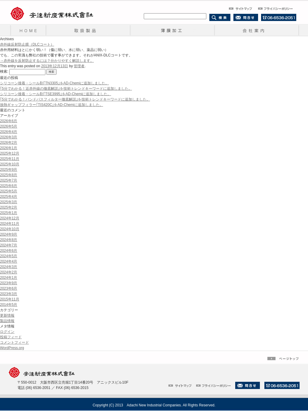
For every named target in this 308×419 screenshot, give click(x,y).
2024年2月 (8, 272)
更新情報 (7, 315)
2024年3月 (8, 267)
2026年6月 (8, 121)
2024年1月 (8, 278)
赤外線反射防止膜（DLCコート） (27, 44)
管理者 (79, 66)
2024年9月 (8, 234)
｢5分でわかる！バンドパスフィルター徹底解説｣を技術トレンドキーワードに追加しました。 (75, 99)
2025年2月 (8, 207)
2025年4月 (8, 196)
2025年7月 (8, 180)
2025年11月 (9, 159)
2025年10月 (9, 164)
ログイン (7, 332)
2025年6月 (8, 186)
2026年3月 (8, 137)
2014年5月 (8, 305)
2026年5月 (8, 126)
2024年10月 (9, 229)
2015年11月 (9, 299)
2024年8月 (8, 240)
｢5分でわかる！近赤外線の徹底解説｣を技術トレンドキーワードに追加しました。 (66, 88)
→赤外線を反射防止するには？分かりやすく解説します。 (47, 61)
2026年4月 (8, 132)
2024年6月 (8, 251)
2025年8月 (8, 175)
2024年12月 (9, 218)
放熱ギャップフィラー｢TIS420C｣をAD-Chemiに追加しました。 (51, 105)
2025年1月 (8, 213)
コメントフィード (14, 342)
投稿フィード (11, 337)
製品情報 (7, 321)
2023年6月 (8, 288)
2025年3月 (8, 202)
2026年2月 (8, 142)
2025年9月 (8, 169)
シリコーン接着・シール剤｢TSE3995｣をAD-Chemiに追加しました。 (55, 94)
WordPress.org (12, 348)
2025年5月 (8, 191)
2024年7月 (8, 245)
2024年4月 (8, 261)
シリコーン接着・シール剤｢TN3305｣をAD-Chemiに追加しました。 (54, 83)
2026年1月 (8, 148)
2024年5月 (8, 256)
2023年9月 (8, 283)
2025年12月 (9, 153)
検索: (4, 71)
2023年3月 (8, 294)
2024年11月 (9, 224)
